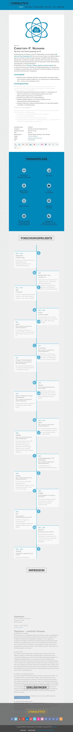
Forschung (28, 7)
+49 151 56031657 (33, 136)
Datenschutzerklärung (45, 730)
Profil (21, 7)
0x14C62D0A (31, 140)
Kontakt (23, 730)
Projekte (48, 7)
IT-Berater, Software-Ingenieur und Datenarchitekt (39, 65)
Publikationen (39, 7)
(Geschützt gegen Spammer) (35, 138)
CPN (54, 7)
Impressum (60, 7)
